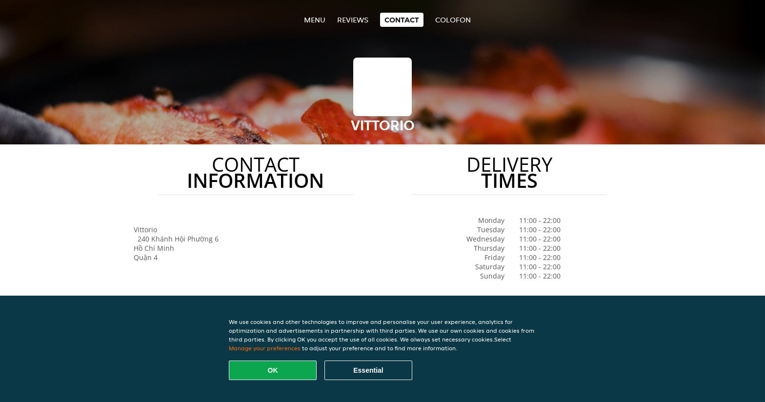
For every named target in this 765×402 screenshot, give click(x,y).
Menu (314, 20)
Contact (401, 20)
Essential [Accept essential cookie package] (368, 370)
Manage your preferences (265, 348)
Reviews (352, 20)
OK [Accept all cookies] (273, 370)
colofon (453, 20)
